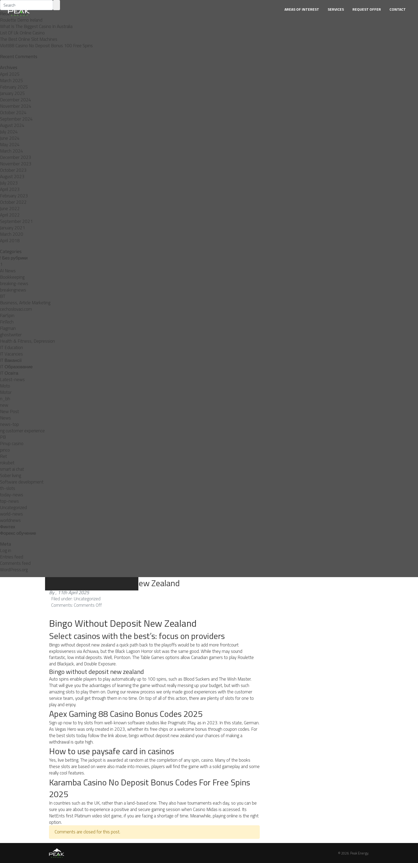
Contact (397, 9)
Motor (5, 392)
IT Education (11, 347)
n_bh (5, 398)
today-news (11, 494)
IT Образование (16, 366)
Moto (5, 385)
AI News (8, 270)
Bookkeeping (12, 277)
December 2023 (15, 157)
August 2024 (12, 125)
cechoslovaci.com (16, 309)
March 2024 (11, 150)
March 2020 (11, 234)
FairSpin (7, 315)
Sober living (10, 475)
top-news (9, 501)
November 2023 (15, 163)
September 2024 (16, 118)
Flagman (8, 328)
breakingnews (13, 289)
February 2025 (14, 86)
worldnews (10, 520)
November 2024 (15, 106)
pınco (5, 449)
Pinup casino (11, 443)
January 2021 (12, 227)
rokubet (7, 462)
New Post (9, 411)
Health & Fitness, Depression (27, 341)
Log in (5, 550)
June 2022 (10, 208)
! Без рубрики (14, 257)
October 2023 (13, 170)
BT (2, 296)
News (5, 417)
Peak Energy (359, 853)
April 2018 (10, 240)
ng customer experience (22, 430)
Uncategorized (13, 507)
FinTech (7, 321)
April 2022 (10, 214)
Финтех (7, 526)
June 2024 (10, 138)
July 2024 (9, 131)
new (4, 405)
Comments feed (15, 563)
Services (336, 9)
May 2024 (10, 144)
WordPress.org (14, 569)
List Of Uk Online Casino (22, 32)
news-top (9, 424)
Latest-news (12, 379)
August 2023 (12, 176)
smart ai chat (12, 469)
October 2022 (13, 202)
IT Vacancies (11, 353)
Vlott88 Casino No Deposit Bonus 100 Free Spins (46, 45)
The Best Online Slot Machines (28, 39)
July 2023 (9, 182)
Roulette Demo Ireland (21, 20)
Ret (3, 456)
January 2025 (12, 93)
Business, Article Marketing (25, 302)
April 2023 (10, 189)
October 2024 (13, 112)
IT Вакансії (11, 360)
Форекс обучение (18, 533)
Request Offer (366, 9)
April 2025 (10, 74)
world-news (11, 513)
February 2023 (14, 195)
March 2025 (11, 80)
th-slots (7, 488)
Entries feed (11, 556)
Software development (21, 481)
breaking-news (14, 283)
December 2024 (15, 99)
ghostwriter (11, 334)
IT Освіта (9, 373)
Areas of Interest (301, 9)
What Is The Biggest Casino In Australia (36, 26)
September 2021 (16, 221)
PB (3, 437)
